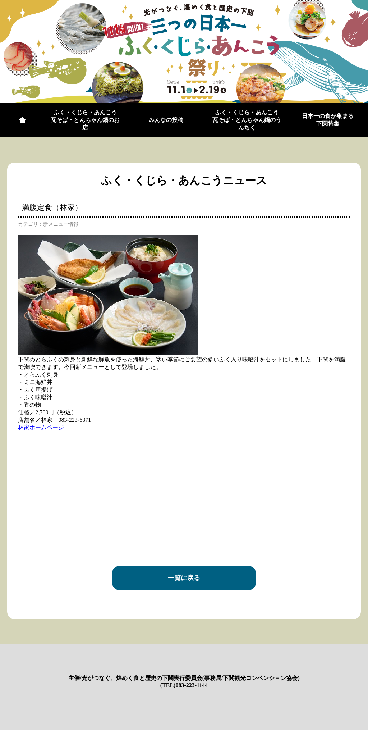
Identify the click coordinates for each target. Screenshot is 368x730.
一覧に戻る (184, 577)
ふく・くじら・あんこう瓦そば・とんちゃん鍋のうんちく (246, 120)
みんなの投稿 (166, 120)
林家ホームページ (41, 427)
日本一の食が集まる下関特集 (328, 120)
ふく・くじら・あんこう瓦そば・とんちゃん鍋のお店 (85, 120)
